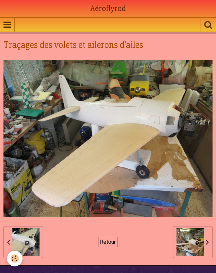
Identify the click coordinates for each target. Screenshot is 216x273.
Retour (108, 242)
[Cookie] (15, 258)
